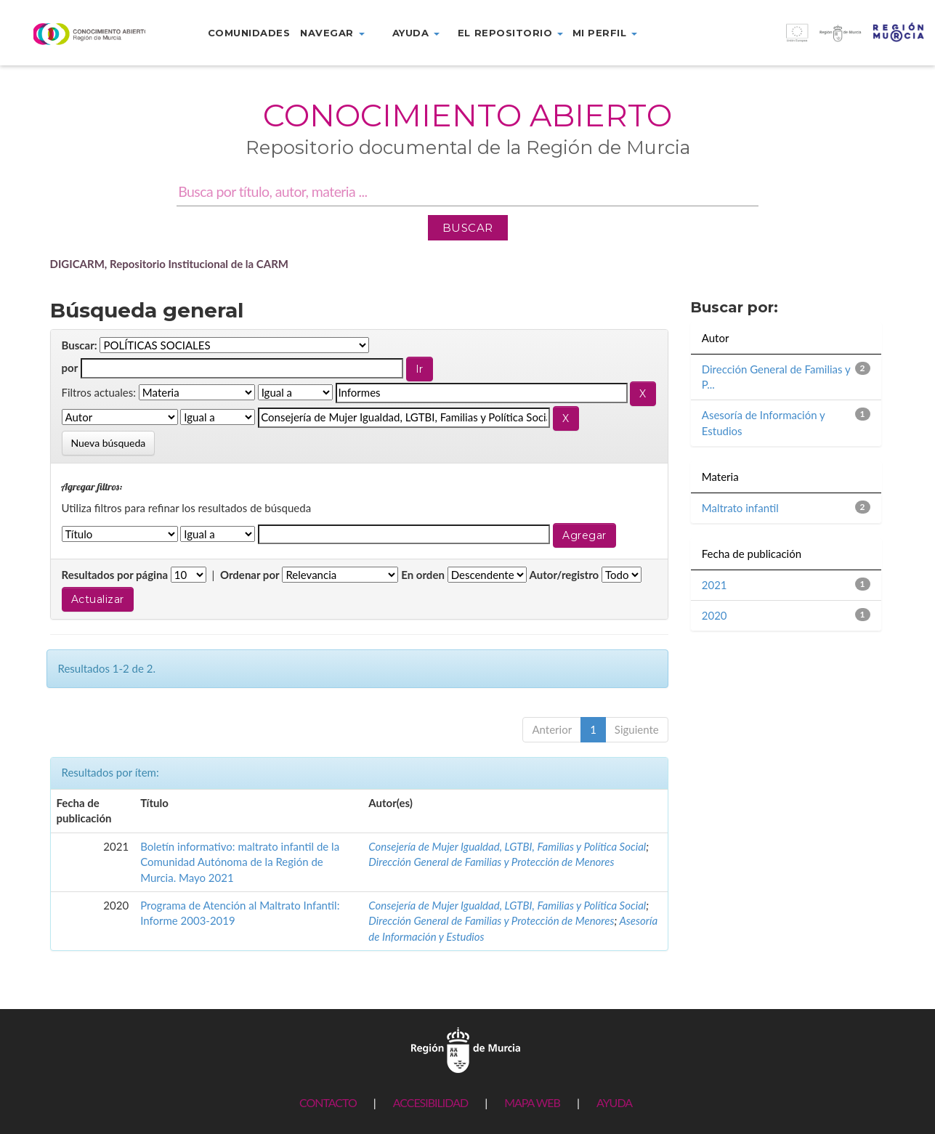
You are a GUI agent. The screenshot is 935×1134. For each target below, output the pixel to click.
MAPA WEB (532, 1102)
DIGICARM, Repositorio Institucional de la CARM (169, 263)
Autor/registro (564, 574)
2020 (714, 615)
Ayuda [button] (416, 33)
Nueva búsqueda (108, 443)
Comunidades (249, 33)
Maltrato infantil (740, 507)
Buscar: (79, 345)
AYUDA (614, 1102)
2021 (714, 584)
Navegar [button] (332, 33)
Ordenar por (250, 574)
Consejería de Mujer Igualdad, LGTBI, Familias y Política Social (507, 846)
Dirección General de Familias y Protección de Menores (491, 861)
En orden (423, 574)
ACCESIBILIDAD (430, 1102)
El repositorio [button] (510, 33)
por (70, 367)
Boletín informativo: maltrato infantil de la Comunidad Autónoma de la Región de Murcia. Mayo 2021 (239, 862)
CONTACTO (328, 1102)
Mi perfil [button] (604, 33)
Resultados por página (115, 574)
